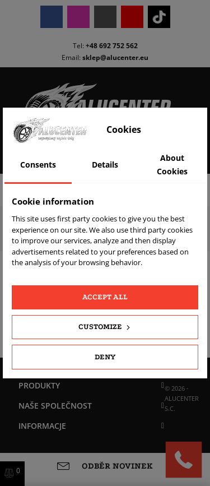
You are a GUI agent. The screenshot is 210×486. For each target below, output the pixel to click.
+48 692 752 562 (112, 45)
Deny (105, 357)
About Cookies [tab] (172, 164)
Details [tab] (105, 164)
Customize (105, 326)
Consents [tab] (38, 164)
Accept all (105, 297)
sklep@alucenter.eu (115, 57)
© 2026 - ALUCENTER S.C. (182, 399)
